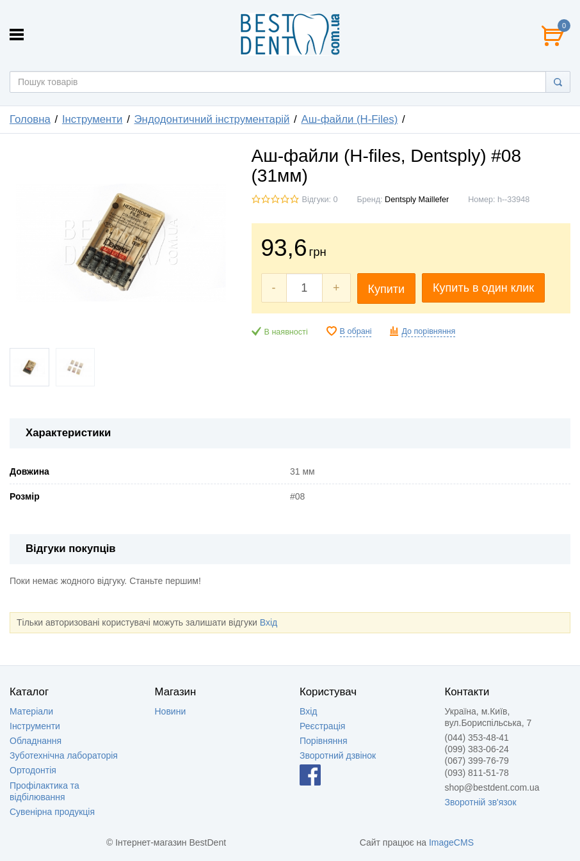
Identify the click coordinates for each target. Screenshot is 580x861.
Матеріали (31, 711)
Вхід (268, 622)
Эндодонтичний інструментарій (212, 119)
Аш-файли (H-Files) (349, 119)
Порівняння (324, 741)
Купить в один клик (483, 287)
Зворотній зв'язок (481, 802)
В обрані (356, 331)
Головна (30, 119)
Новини (170, 711)
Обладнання (35, 741)
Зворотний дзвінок (338, 755)
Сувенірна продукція (52, 812)
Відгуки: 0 (320, 199)
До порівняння (428, 331)
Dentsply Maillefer (417, 199)
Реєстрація (322, 726)
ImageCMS (451, 842)
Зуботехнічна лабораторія (64, 755)
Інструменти (92, 119)
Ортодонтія (33, 770)
